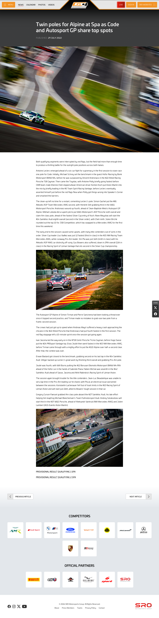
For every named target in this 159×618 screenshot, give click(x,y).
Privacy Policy (90, 608)
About (56, 608)
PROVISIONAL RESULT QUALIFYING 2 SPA (56, 477)
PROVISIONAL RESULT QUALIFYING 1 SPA (56, 471)
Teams (79, 608)
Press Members (68, 608)
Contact (102, 608)
